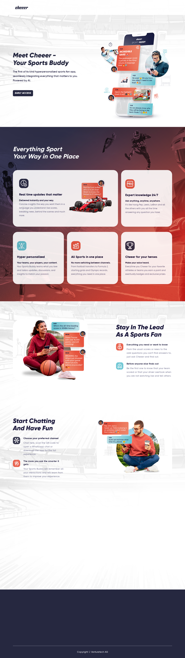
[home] (22, 7)
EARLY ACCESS (23, 93)
